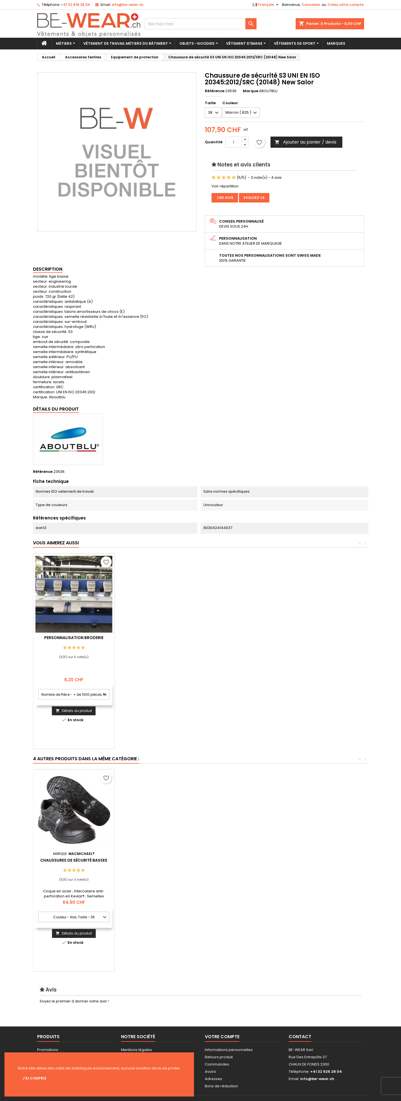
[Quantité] (233, 142)
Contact (300, 1036)
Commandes (217, 1064)
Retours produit (219, 1057)
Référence (214, 91)
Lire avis (224, 197)
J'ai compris (34, 1078)
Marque (250, 91)
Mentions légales (136, 1049)
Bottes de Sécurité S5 (237, 860)
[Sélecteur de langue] (266, 4)
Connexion (311, 4)
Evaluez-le (254, 197)
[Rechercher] (201, 23)
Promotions (47, 1049)
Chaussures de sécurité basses (318, 860)
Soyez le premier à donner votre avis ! (74, 1001)
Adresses (213, 1078)
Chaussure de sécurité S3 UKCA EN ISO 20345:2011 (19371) (155, 862)
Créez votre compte (346, 4)
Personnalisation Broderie (155, 637)
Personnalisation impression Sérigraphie (74, 640)
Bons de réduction (221, 1086)
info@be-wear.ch (127, 4)
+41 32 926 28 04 (75, 4)
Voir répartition (225, 186)
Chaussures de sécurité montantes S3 (73, 862)
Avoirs (210, 1071)
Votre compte (222, 1036)
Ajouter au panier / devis (305, 142)
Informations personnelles (229, 1049)
